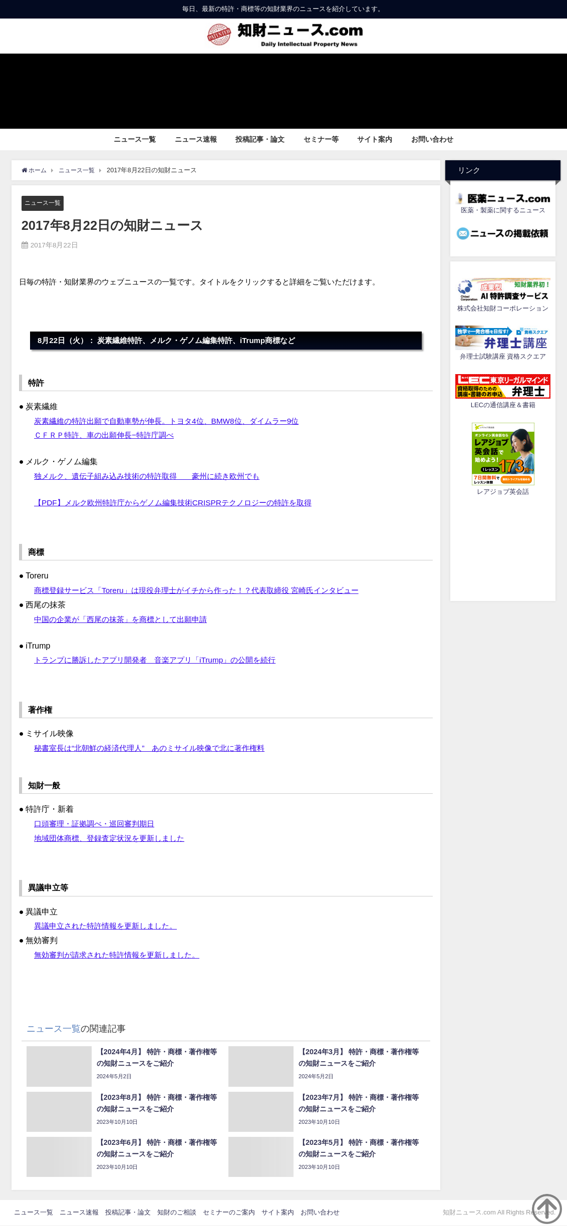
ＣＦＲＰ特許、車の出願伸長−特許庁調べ (108, 435)
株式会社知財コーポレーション (502, 308)
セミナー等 (321, 139)
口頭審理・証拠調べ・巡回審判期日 (98, 824)
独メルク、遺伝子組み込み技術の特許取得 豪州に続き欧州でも (154, 476)
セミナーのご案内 (229, 1212)
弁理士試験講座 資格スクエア (503, 356)
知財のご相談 (176, 1212)
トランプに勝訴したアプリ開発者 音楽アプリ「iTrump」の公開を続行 (162, 660)
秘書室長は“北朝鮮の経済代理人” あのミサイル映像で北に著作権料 (157, 748)
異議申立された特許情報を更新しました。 (110, 926)
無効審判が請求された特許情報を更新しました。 (122, 955)
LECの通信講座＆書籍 (503, 405)
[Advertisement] (502, 546)
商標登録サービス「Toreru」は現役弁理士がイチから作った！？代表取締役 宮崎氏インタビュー (206, 590)
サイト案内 (374, 139)
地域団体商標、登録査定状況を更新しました (114, 838)
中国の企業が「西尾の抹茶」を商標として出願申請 (126, 619)
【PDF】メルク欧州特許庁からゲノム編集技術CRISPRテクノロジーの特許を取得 (181, 502)
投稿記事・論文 (260, 139)
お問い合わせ (432, 139)
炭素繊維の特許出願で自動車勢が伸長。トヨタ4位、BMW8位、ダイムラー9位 (175, 421)
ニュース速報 (196, 139)
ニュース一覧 (135, 139)
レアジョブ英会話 (503, 491)
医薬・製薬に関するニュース (503, 210)
